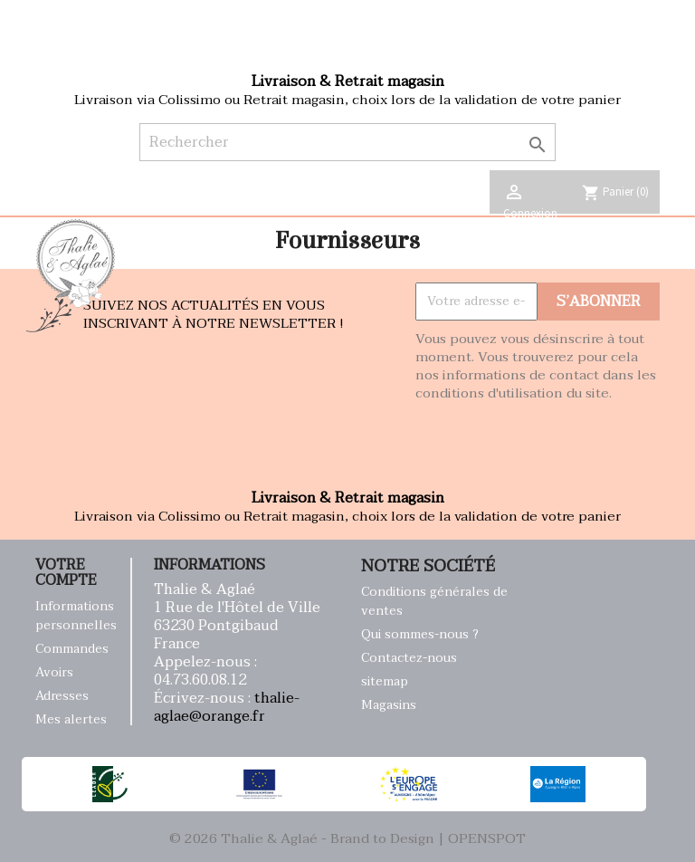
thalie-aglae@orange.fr (227, 707)
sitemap (384, 681)
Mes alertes (71, 719)
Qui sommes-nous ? (420, 634)
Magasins (388, 704)
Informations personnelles (76, 616)
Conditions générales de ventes (434, 601)
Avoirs (54, 672)
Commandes (72, 648)
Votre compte (66, 573)
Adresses (62, 695)
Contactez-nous (409, 657)
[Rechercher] (348, 142)
